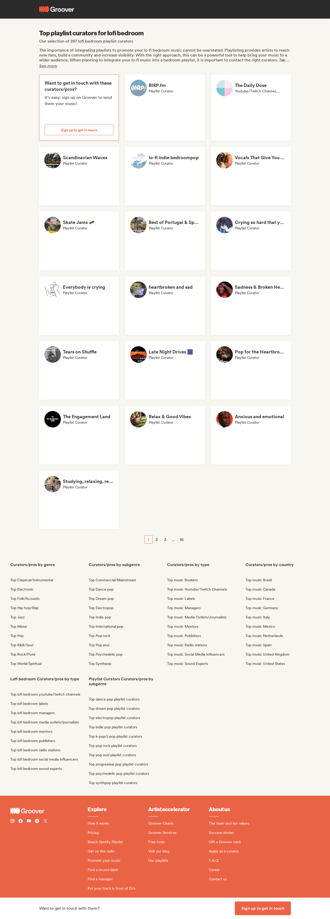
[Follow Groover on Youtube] (29, 821)
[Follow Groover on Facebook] (21, 821)
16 (182, 539)
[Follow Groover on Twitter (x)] (45, 821)
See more (48, 65)
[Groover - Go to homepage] (49, 811)
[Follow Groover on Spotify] (37, 821)
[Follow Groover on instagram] (12, 821)
